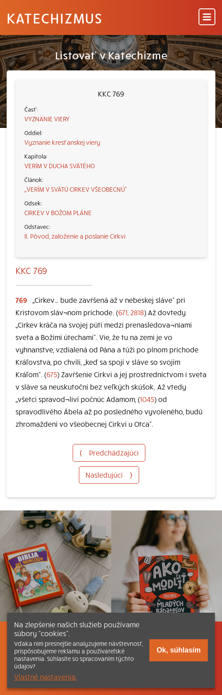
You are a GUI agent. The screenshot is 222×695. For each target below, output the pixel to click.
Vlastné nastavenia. (45, 676)
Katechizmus (54, 18)
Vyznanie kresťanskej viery (62, 142)
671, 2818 (131, 312)
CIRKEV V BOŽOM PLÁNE (58, 212)
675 (52, 374)
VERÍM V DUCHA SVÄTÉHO (59, 166)
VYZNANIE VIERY (47, 119)
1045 (147, 398)
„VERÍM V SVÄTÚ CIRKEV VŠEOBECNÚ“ (75, 189)
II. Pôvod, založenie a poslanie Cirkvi (74, 236)
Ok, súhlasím (178, 650)
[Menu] (207, 17)
